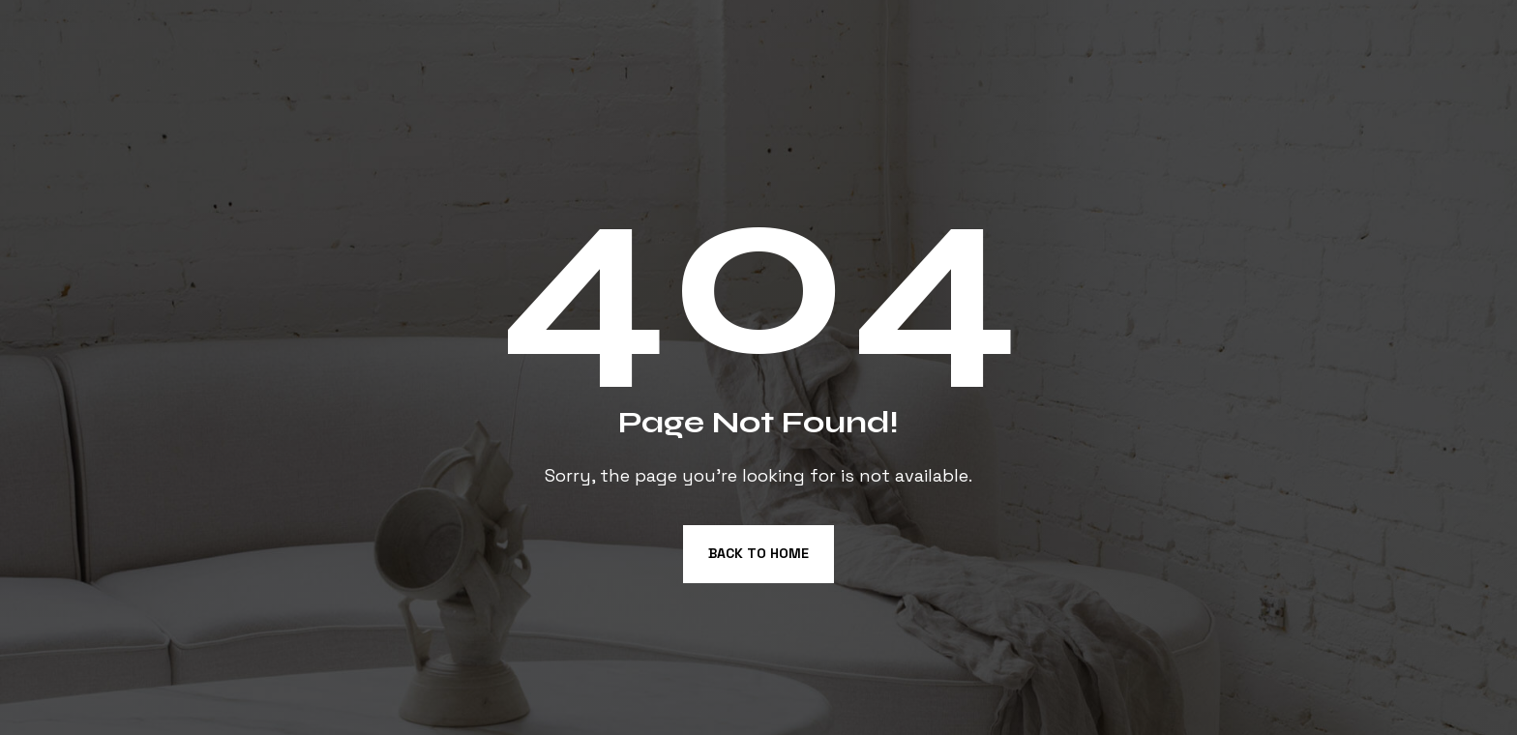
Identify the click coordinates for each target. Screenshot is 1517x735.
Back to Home (758, 553)
